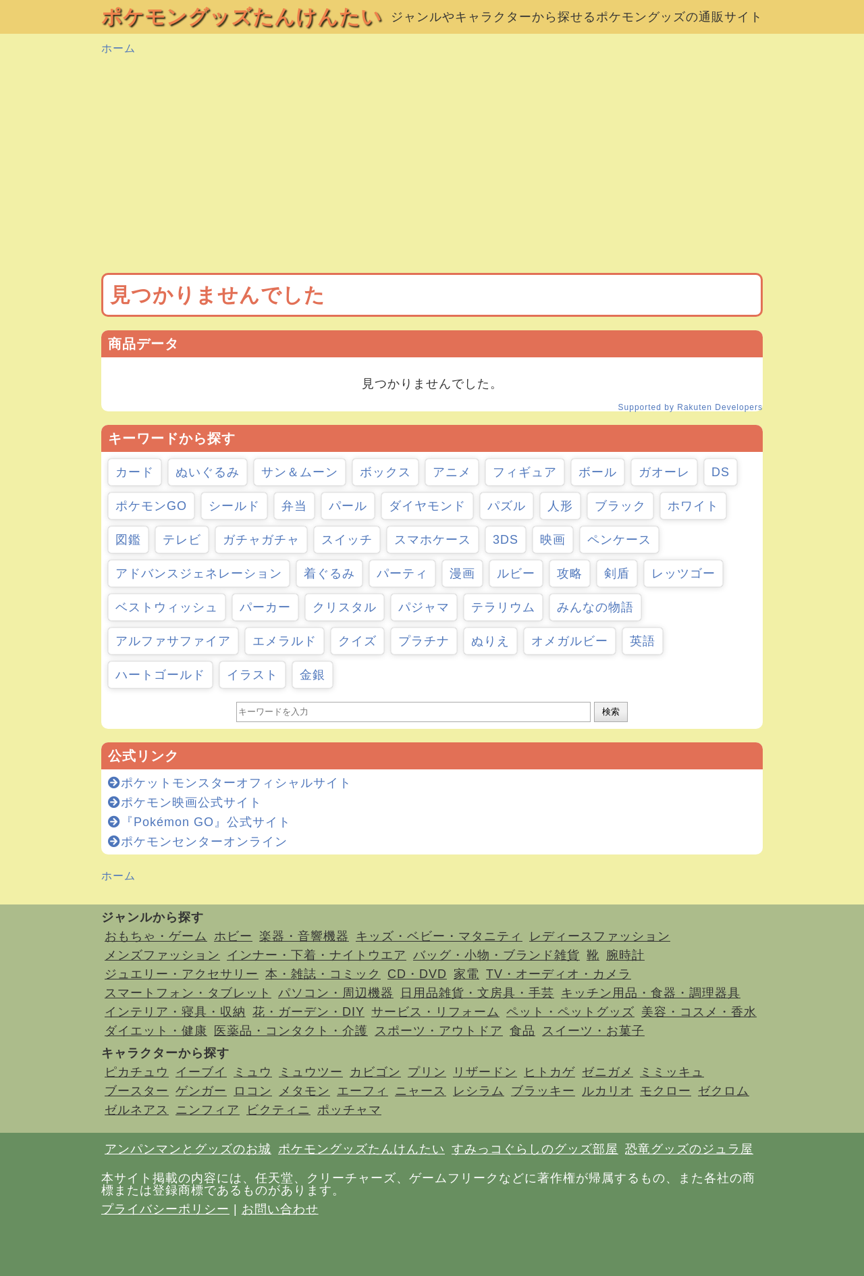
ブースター (137, 1091)
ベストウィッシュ (166, 607)
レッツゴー (683, 573)
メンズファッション (162, 955)
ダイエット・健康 (156, 1031)
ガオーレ (664, 472)
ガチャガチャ (261, 539)
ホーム (118, 48)
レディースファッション (599, 936)
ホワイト (693, 506)
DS (720, 472)
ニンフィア (208, 1110)
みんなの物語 (595, 607)
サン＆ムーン (299, 472)
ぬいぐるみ (208, 472)
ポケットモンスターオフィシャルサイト (230, 783)
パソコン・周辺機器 (336, 993)
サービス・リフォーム (435, 1012)
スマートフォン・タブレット (188, 993)
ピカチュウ (137, 1072)
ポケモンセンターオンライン (198, 841)
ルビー (516, 573)
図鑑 (128, 539)
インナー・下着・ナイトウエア (316, 955)
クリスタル (345, 607)
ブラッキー (543, 1091)
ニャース (420, 1091)
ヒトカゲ (549, 1072)
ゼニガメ (607, 1072)
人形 (560, 506)
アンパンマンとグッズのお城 (188, 1149)
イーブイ (201, 1072)
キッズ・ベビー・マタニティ (439, 936)
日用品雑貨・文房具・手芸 (477, 993)
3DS (505, 539)
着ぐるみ (329, 573)
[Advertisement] (432, 164)
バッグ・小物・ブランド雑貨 (496, 955)
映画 (553, 539)
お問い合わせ (280, 1209)
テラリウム (503, 607)
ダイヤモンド (427, 506)
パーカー (265, 607)
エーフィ (362, 1091)
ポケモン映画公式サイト (185, 802)
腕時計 (625, 955)
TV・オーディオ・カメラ (558, 974)
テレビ (182, 539)
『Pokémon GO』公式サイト (199, 822)
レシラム (478, 1091)
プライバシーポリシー (165, 1209)
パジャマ (424, 607)
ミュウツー (311, 1072)
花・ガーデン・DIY (308, 1012)
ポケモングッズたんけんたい (241, 16)
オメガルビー (569, 641)
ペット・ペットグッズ (570, 1012)
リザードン (485, 1072)
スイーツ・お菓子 (593, 1031)
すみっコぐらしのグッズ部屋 (535, 1149)
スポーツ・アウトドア (439, 1031)
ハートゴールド (160, 675)
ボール (597, 472)
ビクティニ (278, 1110)
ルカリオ (607, 1091)
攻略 (570, 573)
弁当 (294, 506)
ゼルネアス (137, 1110)
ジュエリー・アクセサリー (182, 974)
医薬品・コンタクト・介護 (291, 1031)
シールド (234, 506)
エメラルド (284, 641)
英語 (642, 641)
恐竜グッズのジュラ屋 (689, 1149)
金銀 (312, 675)
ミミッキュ (672, 1072)
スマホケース (432, 539)
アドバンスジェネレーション (198, 573)
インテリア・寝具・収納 (175, 1012)
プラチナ (424, 641)
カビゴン (375, 1072)
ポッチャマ (349, 1110)
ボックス (385, 472)
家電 (466, 974)
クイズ (357, 641)
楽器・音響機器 (304, 936)
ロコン (253, 1091)
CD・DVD (417, 974)
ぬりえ (490, 641)
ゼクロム (723, 1091)
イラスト (252, 675)
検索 (611, 712)
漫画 (462, 573)
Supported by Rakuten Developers (690, 407)
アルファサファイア (173, 641)
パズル (506, 506)
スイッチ (347, 539)
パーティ (402, 573)
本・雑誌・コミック (323, 974)
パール (348, 506)
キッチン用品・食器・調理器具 (650, 993)
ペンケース (619, 539)
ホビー (233, 936)
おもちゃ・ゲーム (156, 936)
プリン (427, 1072)
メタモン (304, 1091)
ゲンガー (201, 1091)
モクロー (665, 1091)
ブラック (620, 506)
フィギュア (525, 472)
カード (134, 472)
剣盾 (617, 573)
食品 (522, 1031)
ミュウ (253, 1072)
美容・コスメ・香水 (699, 1012)
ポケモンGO (151, 506)
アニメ (452, 472)
